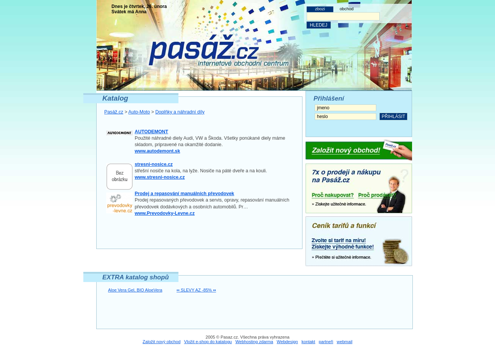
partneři (326, 341)
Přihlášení (329, 98)
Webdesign (287, 341)
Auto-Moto (139, 112)
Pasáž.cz (113, 112)
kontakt (308, 341)
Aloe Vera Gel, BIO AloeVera (135, 290)
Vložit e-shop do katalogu (208, 341)
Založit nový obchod (162, 341)
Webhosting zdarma (254, 341)
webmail (344, 341)
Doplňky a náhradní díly (179, 112)
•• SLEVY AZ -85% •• (196, 290)
